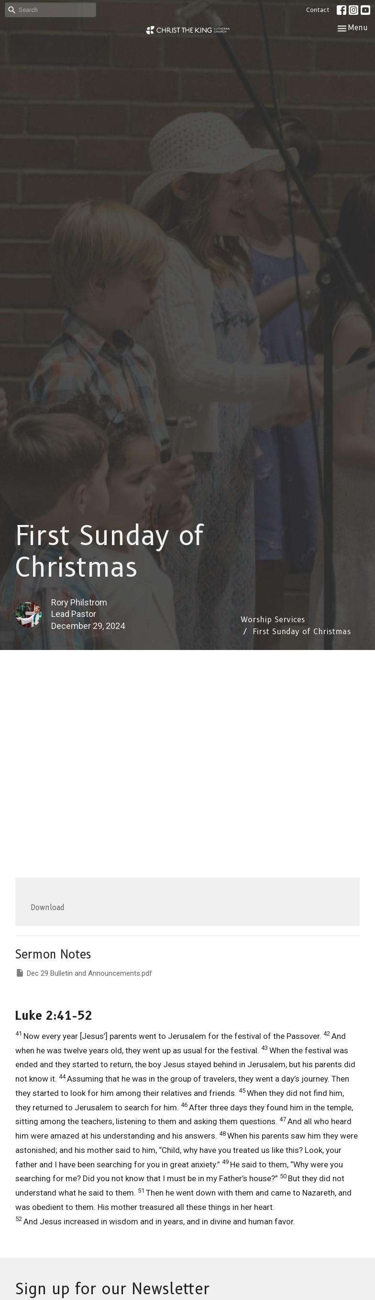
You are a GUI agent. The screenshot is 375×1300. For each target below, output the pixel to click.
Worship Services (273, 619)
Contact (318, 9)
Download (48, 907)
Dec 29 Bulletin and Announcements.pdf (83, 973)
